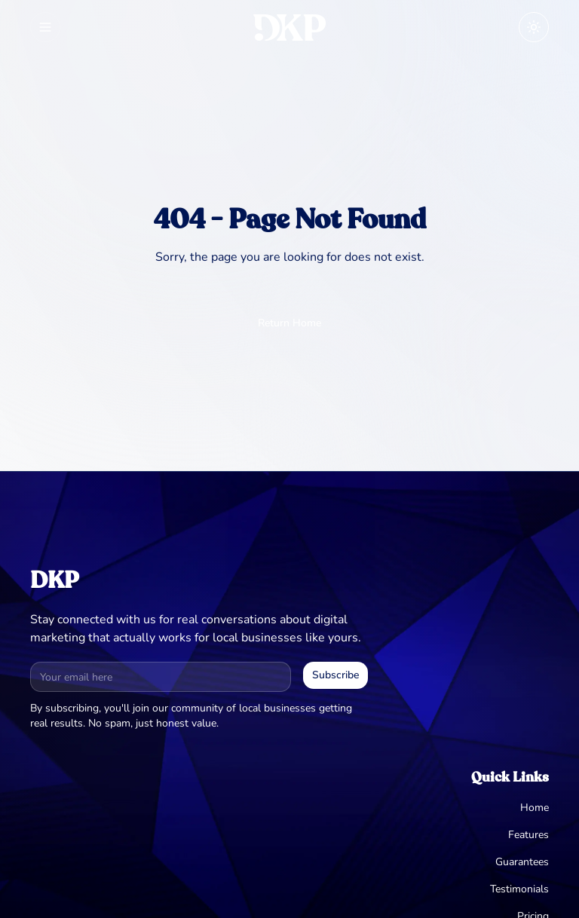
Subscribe (335, 675)
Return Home (289, 323)
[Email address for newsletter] (160, 677)
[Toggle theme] (534, 27)
